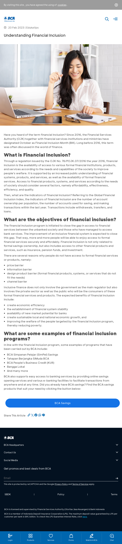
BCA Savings (63, 403)
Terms (114, 494)
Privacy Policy (61, 484)
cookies (62, 4)
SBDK (8, 494)
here (84, 516)
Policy (61, 494)
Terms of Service (80, 484)
